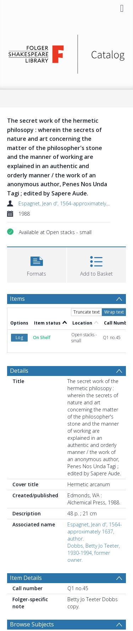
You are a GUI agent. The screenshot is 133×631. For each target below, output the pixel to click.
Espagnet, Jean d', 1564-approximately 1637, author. (94, 531)
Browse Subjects (32, 624)
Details (19, 371)
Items (17, 299)
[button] (36, 264)
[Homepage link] (67, 52)
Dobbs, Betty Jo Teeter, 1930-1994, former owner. (93, 552)
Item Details (26, 578)
